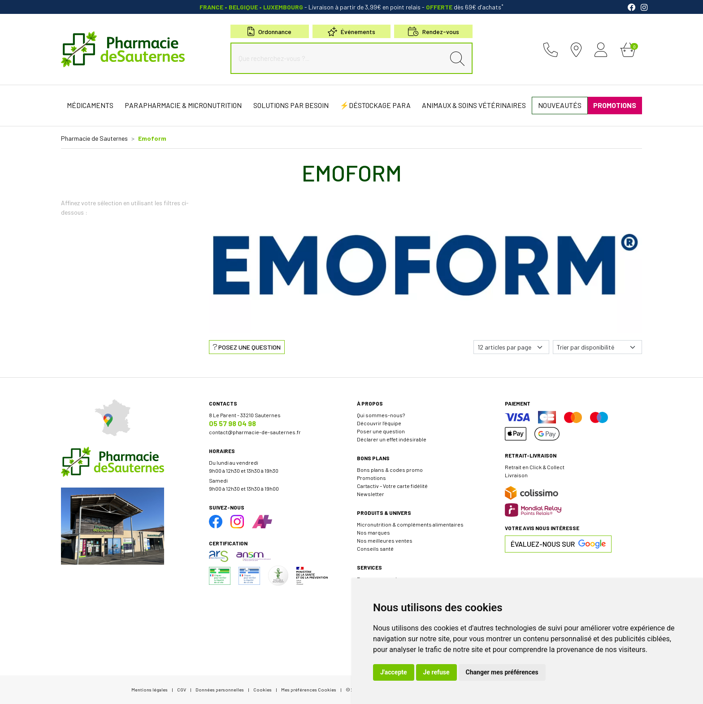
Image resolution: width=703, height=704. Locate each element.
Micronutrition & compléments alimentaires (410, 524)
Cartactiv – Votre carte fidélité (392, 486)
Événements (351, 31)
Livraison (516, 475)
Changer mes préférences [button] (502, 672)
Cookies (262, 689)
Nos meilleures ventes (384, 540)
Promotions (371, 478)
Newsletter (370, 494)
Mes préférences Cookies (308, 689)
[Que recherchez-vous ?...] (339, 58)
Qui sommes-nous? (381, 415)
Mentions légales (149, 689)
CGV (181, 689)
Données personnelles (219, 689)
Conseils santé (375, 548)
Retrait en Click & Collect (534, 467)
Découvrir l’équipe (379, 423)
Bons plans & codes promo (390, 469)
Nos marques (373, 532)
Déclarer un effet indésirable (391, 439)
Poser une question (381, 431)
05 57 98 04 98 (232, 423)
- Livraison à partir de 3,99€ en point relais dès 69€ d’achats (351, 7)
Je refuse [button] (436, 672)
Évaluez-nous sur (558, 544)
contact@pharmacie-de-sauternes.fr (255, 432)
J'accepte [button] (393, 672)
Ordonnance (269, 31)
